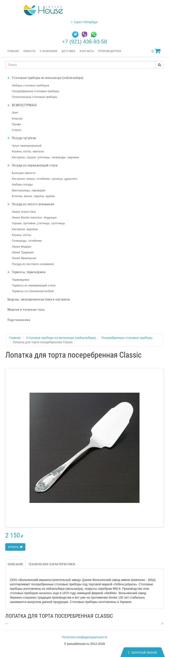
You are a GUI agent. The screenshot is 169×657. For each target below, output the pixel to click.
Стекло (16, 130)
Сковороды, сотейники (27, 240)
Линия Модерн (21, 246)
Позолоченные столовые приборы (34, 97)
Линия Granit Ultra (24, 211)
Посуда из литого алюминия (30, 204)
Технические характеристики (51, 564)
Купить (15, 547)
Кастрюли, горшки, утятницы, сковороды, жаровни (45, 157)
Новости (29, 51)
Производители (109, 51)
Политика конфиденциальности (84, 637)
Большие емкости (23, 173)
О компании (48, 51)
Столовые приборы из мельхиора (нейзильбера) (45, 78)
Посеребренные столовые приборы (35, 91)
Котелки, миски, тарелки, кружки (33, 196)
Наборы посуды (22, 184)
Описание (15, 564)
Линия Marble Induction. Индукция (34, 217)
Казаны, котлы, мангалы (28, 151)
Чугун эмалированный (26, 145)
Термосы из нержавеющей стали (33, 285)
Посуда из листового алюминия (33, 264)
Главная (13, 51)
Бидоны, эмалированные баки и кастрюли (38, 299)
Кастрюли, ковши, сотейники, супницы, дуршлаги (44, 178)
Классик (17, 118)
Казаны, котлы (21, 235)
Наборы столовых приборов (30, 85)
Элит (15, 112)
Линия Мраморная (24, 258)
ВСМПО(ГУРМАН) (22, 105)
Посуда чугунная (21, 138)
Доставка (68, 51)
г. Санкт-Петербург (84, 22)
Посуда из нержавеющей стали (32, 165)
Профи (16, 124)
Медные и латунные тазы (25, 310)
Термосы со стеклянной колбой (33, 291)
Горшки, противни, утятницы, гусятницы (38, 223)
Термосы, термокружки (26, 272)
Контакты (87, 51)
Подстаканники (18, 320)
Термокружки (20, 279)
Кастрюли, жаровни (25, 229)
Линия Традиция (23, 252)
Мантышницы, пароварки (28, 190)
